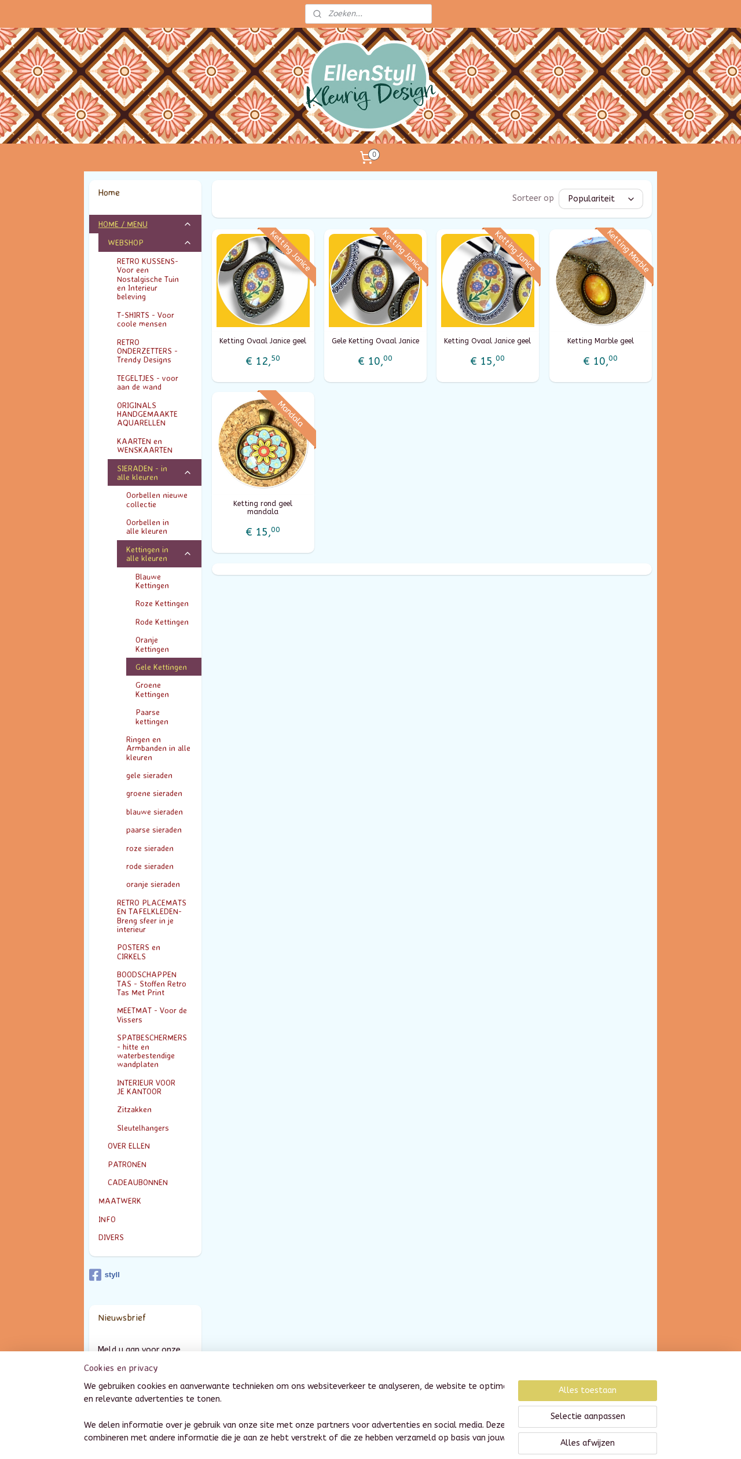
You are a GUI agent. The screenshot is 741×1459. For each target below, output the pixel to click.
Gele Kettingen (161, 667)
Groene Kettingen (152, 689)
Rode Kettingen (162, 621)
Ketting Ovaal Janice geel (262, 341)
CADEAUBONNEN (138, 1182)
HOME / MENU (145, 224)
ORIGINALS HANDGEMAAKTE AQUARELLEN (147, 414)
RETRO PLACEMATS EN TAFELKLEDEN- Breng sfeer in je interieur (151, 915)
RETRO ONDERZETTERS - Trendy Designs (155, 351)
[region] (294, 1413)
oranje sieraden (153, 884)
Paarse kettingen (151, 716)
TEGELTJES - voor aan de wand (147, 382)
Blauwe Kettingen (152, 580)
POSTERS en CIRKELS (155, 951)
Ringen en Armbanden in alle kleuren (158, 748)
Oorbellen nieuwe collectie (157, 499)
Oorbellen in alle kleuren (159, 526)
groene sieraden (154, 793)
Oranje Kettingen (152, 644)
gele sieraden (149, 775)
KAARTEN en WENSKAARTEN (155, 445)
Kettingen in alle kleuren (159, 553)
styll (104, 1275)
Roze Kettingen (162, 603)
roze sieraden (150, 848)
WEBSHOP (150, 242)
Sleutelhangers (143, 1127)
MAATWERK (145, 1200)
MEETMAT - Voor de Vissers (152, 1014)
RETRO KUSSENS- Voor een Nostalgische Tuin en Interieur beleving (155, 279)
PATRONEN (127, 1164)
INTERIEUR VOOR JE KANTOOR (155, 1086)
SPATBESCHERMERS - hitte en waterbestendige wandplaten (152, 1050)
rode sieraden (150, 866)
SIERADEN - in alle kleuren (155, 472)
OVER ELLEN (129, 1145)
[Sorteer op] (601, 198)
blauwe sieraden (154, 811)
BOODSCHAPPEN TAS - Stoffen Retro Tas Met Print (151, 983)
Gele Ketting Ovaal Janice (375, 341)
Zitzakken (134, 1109)
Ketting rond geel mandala (262, 508)
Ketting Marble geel (600, 341)
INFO (145, 1219)
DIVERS (111, 1237)
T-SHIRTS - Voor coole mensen (155, 319)
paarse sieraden (154, 829)
